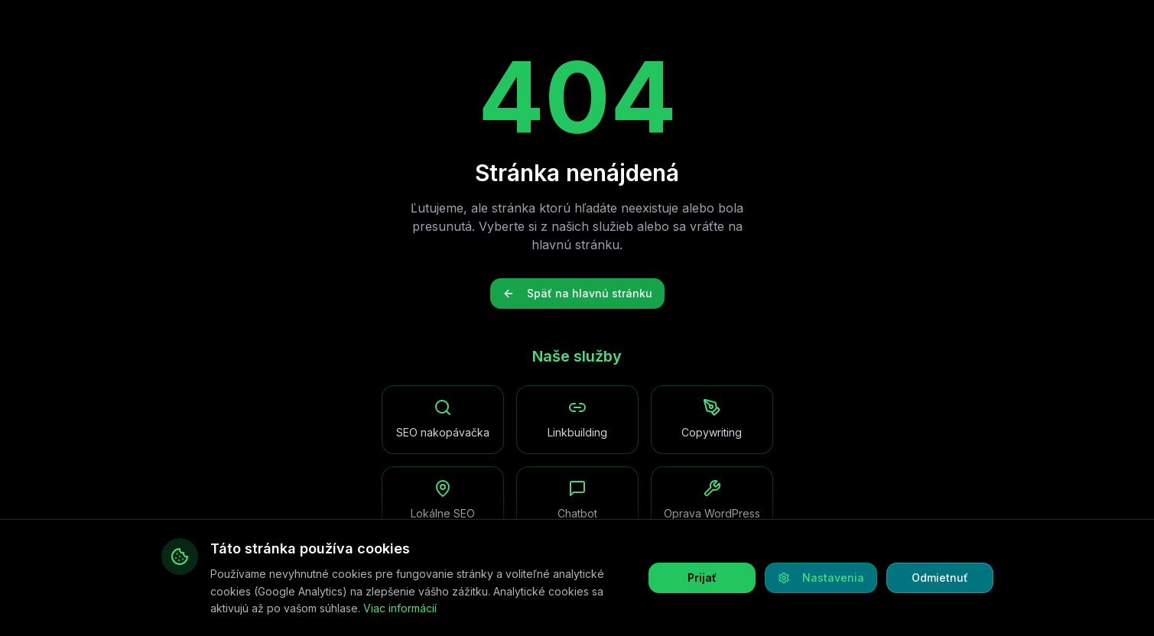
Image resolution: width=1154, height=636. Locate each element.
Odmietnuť (940, 577)
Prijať (702, 577)
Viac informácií (400, 608)
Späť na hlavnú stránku (577, 293)
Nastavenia (821, 577)
